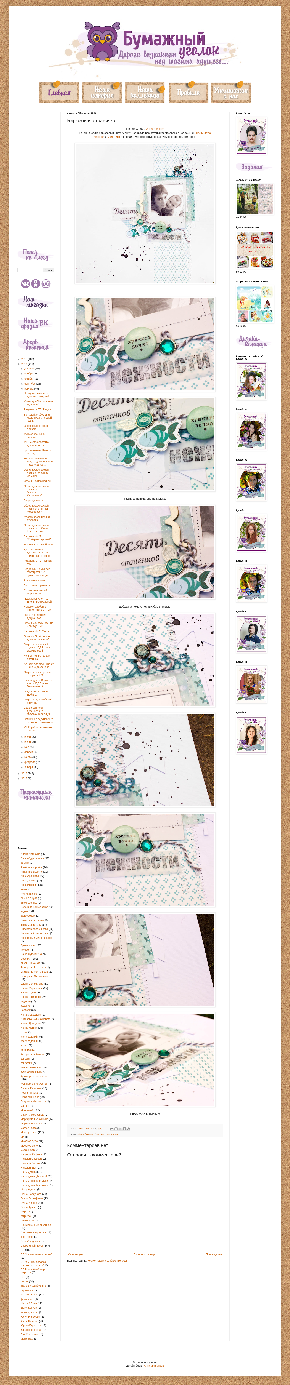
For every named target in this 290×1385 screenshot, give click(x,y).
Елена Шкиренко (31, 996)
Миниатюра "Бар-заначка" (34, 436)
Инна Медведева (31, 1014)
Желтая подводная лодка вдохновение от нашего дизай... (39, 461)
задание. (26, 1005)
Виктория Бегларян (32, 920)
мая (27, 746)
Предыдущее (214, 1254)
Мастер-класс (29, 1132)
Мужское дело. (30, 1145)
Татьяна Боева (29, 1294)
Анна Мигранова (154, 1365)
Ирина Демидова (31, 1023)
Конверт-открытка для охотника (37, 657)
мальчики (114, 136)
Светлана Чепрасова (33, 1232)
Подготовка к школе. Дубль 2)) (36, 693)
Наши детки (112, 1134)
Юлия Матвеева (30, 1316)
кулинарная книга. (31, 1071)
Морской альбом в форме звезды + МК (37, 608)
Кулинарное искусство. (34, 1083)
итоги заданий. (29, 1041)
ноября (29, 373)
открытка (26, 1211)
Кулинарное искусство (34, 1076)
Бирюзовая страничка (37, 585)
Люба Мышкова (30, 1097)
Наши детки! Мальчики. (35, 1185)
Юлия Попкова (29, 1321)
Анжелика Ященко (32, 871)
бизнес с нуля (29, 898)
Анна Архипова (30, 876)
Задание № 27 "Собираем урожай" (37, 538)
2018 (24, 359)
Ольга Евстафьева (32, 1198)
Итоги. (24, 1045)
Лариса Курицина (31, 1088)
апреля (29, 751)
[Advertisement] (35, 176)
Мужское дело (29, 1141)
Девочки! (99, 1134)
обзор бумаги (29, 1189)
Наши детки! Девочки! (34, 1176)
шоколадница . (29, 1312)
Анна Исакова (155, 128)
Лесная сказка (29, 1092)
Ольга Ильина (29, 1202)
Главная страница (144, 1254)
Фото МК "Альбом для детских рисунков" (37, 638)
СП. (23, 1277)
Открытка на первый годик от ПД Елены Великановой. (37, 647)
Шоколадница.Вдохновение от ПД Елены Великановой (38, 683)
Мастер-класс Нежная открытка (37, 518)
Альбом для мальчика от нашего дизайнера (39, 665)
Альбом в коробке (31, 867)
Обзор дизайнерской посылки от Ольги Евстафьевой (36, 528)
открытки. (26, 1216)
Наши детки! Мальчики (34, 1180)
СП (22, 1250)
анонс (24, 889)
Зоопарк (26, 1010)
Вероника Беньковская (34, 906)
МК (22, 1136)
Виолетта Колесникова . (35, 933)
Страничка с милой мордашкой (35, 592)
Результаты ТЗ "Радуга (37, 409)
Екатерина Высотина (33, 967)
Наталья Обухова (31, 1158)
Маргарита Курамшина (34, 1119)
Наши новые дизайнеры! (39, 544)
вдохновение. (29, 902)
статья (24, 1281)
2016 (24, 773)
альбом (25, 862)
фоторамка (27, 1299)
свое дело (27, 1236)
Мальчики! (27, 1110)
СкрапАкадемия (30, 1241)
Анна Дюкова (28, 880)
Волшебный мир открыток (36, 937)
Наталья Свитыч (30, 1163)
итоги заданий (29, 1036)
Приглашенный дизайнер (36, 1225)
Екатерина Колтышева (34, 971)
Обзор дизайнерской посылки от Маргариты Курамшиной (36, 491)
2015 (24, 778)
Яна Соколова (29, 1334)
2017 (24, 364)
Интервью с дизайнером (35, 1018)
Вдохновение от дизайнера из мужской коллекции (37, 711)
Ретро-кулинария (34, 500)
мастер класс (29, 1127)
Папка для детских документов (35, 616)
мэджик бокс (28, 1150)
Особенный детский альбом (36, 427)
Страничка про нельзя (37, 481)
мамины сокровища (32, 1114)
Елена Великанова (32, 983)
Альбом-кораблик (34, 580)
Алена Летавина (30, 854)
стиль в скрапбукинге (33, 1285)
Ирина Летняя (29, 1027)
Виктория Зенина (31, 924)
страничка (27, 1290)
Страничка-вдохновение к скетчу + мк (38, 625)
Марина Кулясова (31, 1123)
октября (29, 378)
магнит (25, 1105)
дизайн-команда (30, 962)
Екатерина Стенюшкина (35, 976)
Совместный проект (33, 1245)
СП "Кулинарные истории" (36, 1254)
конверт (25, 1058)
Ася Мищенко (29, 893)
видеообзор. (28, 915)
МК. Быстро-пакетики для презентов (36, 444)
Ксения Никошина (31, 1067)
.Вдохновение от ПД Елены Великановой (38, 600)
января (29, 767)
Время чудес (28, 945)
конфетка (26, 1063)
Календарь (27, 1049)
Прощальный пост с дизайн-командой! (36, 395)
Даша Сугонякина (31, 954)
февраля (30, 762)
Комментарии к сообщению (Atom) (108, 1260)
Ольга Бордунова (31, 1194)
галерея (25, 949)
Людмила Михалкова (33, 1101)
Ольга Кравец (29, 1207)
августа (29, 388)
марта (28, 757)
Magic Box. (27, 1338)
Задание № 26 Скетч (36, 631)
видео (24, 911)
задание (26, 1001)
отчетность (27, 1220)
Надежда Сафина (31, 1154)
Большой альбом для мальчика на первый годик (38, 417)
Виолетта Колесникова (34, 929)
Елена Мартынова (32, 988)
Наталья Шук (28, 1167)
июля (27, 736)
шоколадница (29, 1307)
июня (27, 741)
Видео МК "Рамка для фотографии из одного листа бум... (37, 572)
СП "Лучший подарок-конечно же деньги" (34, 1263)
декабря (29, 368)
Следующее (75, 1254)
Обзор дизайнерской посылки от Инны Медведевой (36, 508)
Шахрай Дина (29, 1303)
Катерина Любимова (33, 1054)
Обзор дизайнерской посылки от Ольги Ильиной (36, 473)
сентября (30, 383)
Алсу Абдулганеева (32, 858)
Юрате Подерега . (31, 1329)
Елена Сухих (28, 992)
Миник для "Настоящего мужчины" (38, 403)
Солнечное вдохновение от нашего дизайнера (38, 721)
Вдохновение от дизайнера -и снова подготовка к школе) (37, 552)
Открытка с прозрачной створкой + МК (38, 674)
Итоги (24, 1032)
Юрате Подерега (31, 1325)
